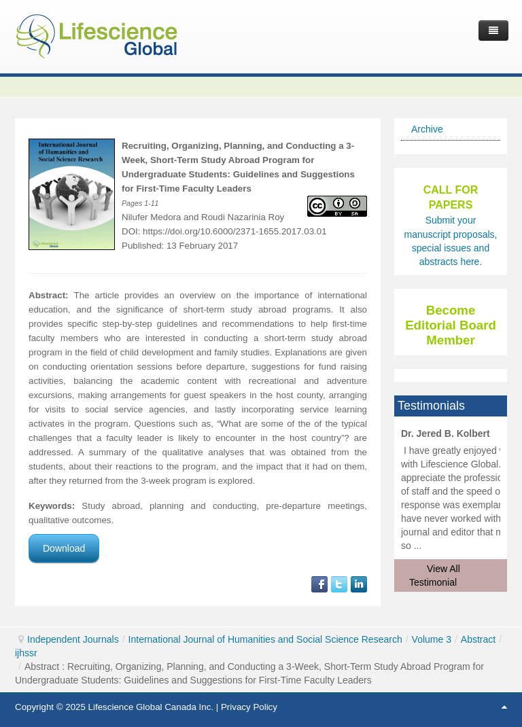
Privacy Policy (249, 707)
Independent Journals (73, 639)
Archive (427, 129)
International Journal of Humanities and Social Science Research (265, 639)
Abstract (478, 639)
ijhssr (26, 653)
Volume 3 (431, 639)
